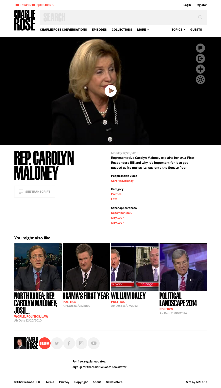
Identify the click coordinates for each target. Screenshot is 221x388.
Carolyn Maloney (122, 181)
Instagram (81, 343)
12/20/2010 (38, 307)
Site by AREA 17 (196, 382)
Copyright (81, 382)
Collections (122, 29)
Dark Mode (200, 79)
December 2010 (121, 213)
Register (201, 5)
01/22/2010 (86, 299)
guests (196, 29)
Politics (116, 194)
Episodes (99, 29)
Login (187, 5)
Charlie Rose (24, 20)
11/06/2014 (183, 303)
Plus (200, 69)
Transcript (200, 48)
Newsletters (114, 382)
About (97, 382)
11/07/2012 (128, 299)
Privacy (64, 382)
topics (177, 29)
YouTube (94, 343)
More (141, 29)
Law (114, 199)
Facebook (69, 343)
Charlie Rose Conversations (63, 29)
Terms (50, 382)
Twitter (57, 343)
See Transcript (37, 192)
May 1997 (117, 218)
